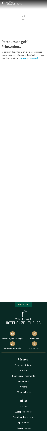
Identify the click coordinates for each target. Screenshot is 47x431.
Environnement (23, 427)
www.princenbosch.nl (29, 58)
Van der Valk (34, 345)
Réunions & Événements (23, 375)
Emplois (23, 406)
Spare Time (23, 422)
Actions (23, 386)
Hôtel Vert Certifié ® (12, 345)
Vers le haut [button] (23, 304)
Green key (34, 335)
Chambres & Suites (23, 365)
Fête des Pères (24, 392)
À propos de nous (23, 411)
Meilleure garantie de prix (12, 335)
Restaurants (23, 381)
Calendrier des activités (23, 417)
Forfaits (23, 370)
